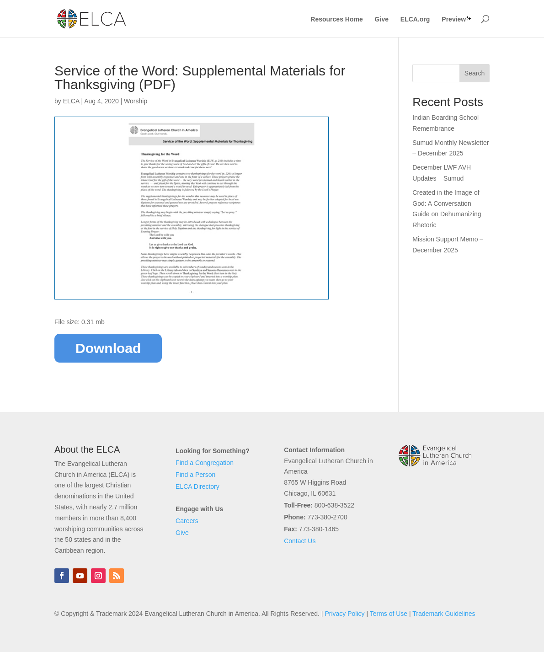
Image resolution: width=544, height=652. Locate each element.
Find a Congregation (205, 462)
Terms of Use (388, 613)
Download (108, 348)
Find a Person (195, 474)
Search (474, 73)
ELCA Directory (197, 486)
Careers (187, 520)
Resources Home (336, 19)
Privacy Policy (344, 613)
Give (382, 19)
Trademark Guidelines (443, 613)
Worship (135, 101)
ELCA (71, 101)
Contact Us (299, 541)
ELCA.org (415, 19)
